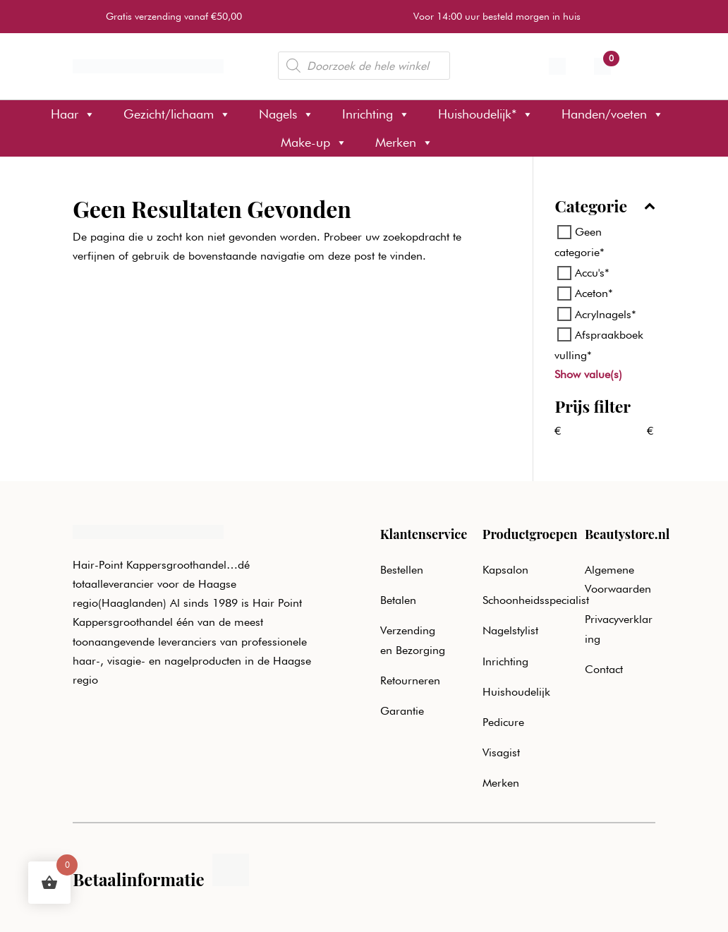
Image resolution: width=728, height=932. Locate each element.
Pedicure (503, 722)
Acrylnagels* (605, 313)
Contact (604, 669)
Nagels (286, 114)
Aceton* (594, 293)
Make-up (314, 142)
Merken (404, 142)
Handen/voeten (613, 114)
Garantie (402, 711)
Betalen (398, 600)
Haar (73, 114)
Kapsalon (505, 569)
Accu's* (592, 272)
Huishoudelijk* (485, 114)
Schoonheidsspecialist (536, 600)
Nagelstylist (510, 630)
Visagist (501, 752)
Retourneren (410, 680)
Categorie (604, 207)
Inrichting (376, 114)
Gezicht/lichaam (177, 114)
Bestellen (401, 569)
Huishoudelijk (516, 691)
